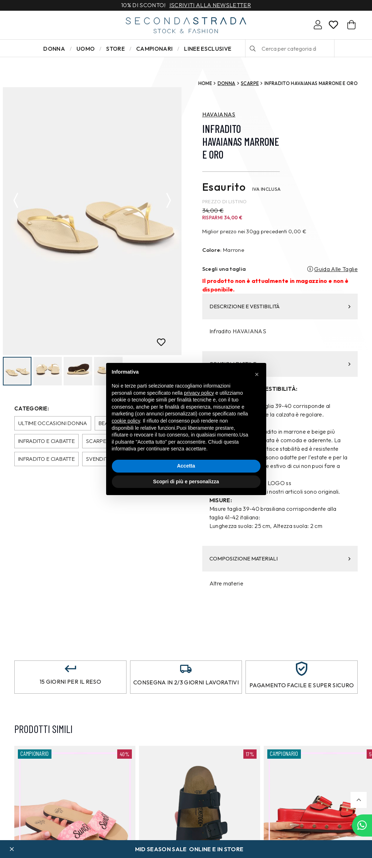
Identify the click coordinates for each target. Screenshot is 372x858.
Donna (54, 48)
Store (115, 48)
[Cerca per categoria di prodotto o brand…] (289, 49)
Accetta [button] (186, 466)
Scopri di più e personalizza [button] (186, 481)
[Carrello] (351, 25)
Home (205, 83)
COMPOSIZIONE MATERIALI (280, 558)
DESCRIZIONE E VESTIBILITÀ (280, 306)
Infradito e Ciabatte (46, 441)
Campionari (154, 48)
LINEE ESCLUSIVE (207, 48)
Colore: (212, 249)
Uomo (85, 48)
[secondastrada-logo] (186, 25)
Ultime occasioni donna (52, 423)
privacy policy (199, 393)
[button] (359, 800)
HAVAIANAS (218, 114)
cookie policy (126, 421)
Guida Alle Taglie (336, 269)
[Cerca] (253, 49)
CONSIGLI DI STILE (280, 363)
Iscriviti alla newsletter (210, 5)
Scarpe (250, 83)
